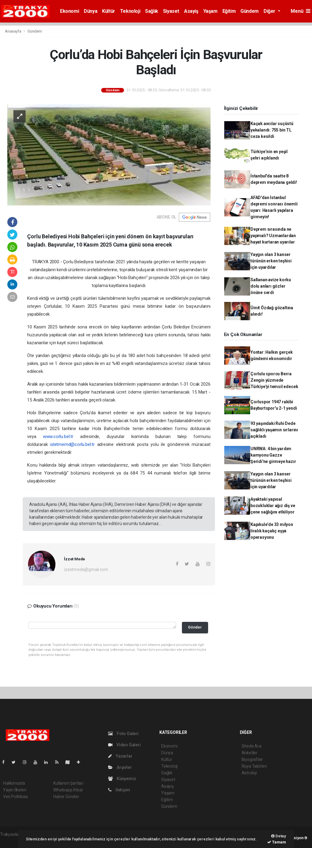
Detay (278, 836)
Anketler (249, 752)
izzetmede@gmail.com (86, 569)
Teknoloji (130, 11)
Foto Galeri (123, 733)
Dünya (90, 11)
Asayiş (191, 11)
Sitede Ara (251, 746)
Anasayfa (13, 31)
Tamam (276, 842)
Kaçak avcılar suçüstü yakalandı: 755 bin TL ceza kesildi (271, 130)
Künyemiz (122, 778)
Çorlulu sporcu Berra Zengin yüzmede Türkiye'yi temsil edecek (274, 380)
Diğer (270, 11)
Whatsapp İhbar (68, 789)
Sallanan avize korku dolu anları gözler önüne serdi (270, 286)
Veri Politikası (15, 796)
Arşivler (120, 767)
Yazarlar (120, 756)
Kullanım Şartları (68, 783)
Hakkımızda (14, 783)
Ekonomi (69, 11)
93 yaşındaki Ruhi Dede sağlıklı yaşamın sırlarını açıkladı (274, 430)
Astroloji (249, 772)
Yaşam (210, 11)
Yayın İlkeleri (14, 789)
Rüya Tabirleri (254, 766)
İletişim (119, 789)
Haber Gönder (66, 796)
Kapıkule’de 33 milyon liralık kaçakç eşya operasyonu (271, 531)
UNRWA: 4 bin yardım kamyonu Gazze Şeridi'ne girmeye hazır (273, 455)
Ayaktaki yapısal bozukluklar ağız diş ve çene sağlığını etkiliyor (272, 505)
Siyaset (171, 11)
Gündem (249, 11)
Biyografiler (252, 759)
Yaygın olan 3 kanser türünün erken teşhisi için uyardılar (271, 261)
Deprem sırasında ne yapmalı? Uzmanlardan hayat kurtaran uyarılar (273, 235)
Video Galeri (124, 744)
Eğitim (229, 11)
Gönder (195, 627)
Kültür (108, 11)
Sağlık (151, 11)
